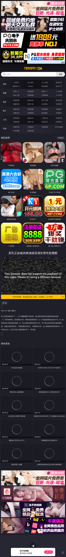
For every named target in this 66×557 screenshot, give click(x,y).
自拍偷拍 (30, 91)
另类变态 (59, 104)
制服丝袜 (16, 104)
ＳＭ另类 (59, 95)
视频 (4, 93)
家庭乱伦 (30, 118)
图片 (4, 111)
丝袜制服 (30, 95)
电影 (4, 102)
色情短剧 (30, 131)
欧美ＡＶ (45, 91)
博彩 (4, 84)
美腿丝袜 (16, 113)
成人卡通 (45, 100)
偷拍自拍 (30, 100)
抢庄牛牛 (59, 86)
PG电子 (16, 82)
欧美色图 (45, 109)
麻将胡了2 (16, 86)
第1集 (5, 303)
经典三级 (30, 104)
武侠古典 (59, 118)
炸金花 (30, 86)
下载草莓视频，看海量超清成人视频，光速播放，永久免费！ (38, 297)
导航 (4, 128)
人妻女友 (45, 118)
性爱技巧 (59, 122)
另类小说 (30, 122)
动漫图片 (59, 109)
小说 (4, 119)
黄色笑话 (45, 122)
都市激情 (16, 118)
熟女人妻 (16, 95)
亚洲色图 (30, 109)
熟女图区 (45, 113)
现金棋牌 (45, 86)
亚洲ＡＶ (16, 91)
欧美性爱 (59, 100)
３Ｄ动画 (59, 91)
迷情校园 (16, 122)
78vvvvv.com (33, 68)
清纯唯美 (30, 113)
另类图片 (59, 113)
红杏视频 (16, 131)
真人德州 (30, 82)
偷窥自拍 (16, 109)
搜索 (60, 74)
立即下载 (48, 552)
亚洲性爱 (16, 100)
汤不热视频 (59, 127)
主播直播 (45, 95)
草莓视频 (45, 127)
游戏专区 (59, 82)
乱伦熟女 (45, 104)
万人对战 (45, 82)
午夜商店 (30, 127)
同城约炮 (16, 127)
